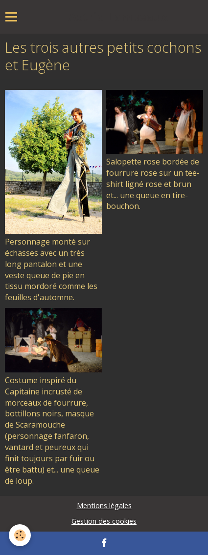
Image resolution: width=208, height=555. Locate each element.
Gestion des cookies (104, 521)
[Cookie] (20, 535)
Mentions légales (104, 505)
